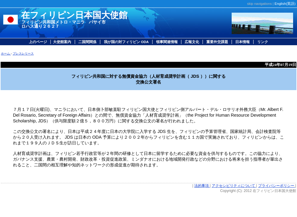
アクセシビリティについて (234, 186)
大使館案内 (62, 42)
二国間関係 (86, 42)
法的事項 (202, 186)
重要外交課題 (217, 42)
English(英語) (285, 3)
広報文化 (192, 42)
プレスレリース (23, 53)
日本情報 (242, 42)
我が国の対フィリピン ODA (126, 42)
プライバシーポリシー (276, 186)
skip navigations (259, 3)
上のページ (38, 42)
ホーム (6, 53)
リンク (262, 42)
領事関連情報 (167, 42)
